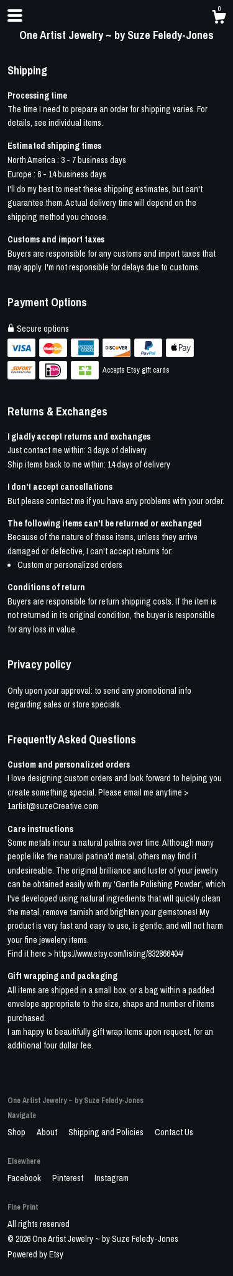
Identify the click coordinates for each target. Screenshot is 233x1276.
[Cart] (219, 18)
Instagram (111, 1178)
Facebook (25, 1178)
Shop (17, 1132)
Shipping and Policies (106, 1132)
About (48, 1132)
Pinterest (68, 1178)
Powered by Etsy (35, 1254)
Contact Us (174, 1132)
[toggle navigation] (14, 15)
